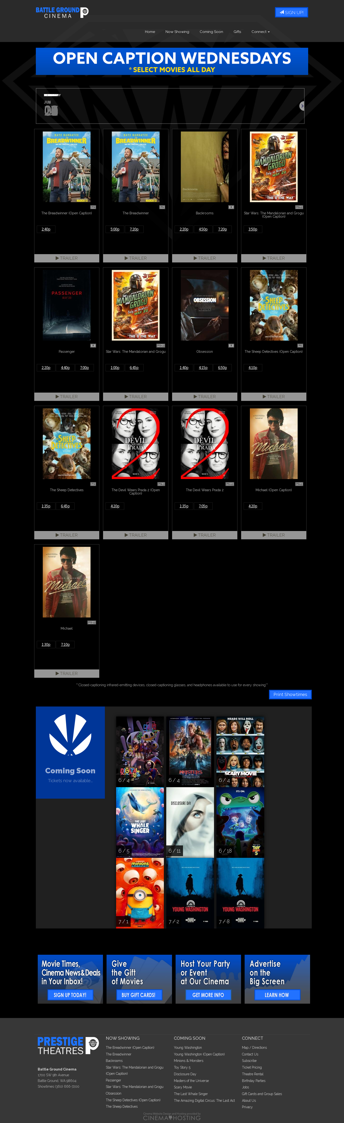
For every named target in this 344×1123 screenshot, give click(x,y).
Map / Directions (254, 1047)
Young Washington (188, 1047)
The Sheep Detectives (122, 1106)
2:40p (46, 229)
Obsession (113, 1093)
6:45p (134, 367)
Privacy (247, 1107)
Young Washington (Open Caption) (199, 1054)
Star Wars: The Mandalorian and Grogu (134, 1087)
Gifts (237, 32)
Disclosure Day (185, 1074)
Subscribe (249, 1061)
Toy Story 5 (182, 1067)
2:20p (184, 229)
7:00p (84, 367)
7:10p (65, 644)
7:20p (134, 229)
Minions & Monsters (188, 1061)
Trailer (67, 258)
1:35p (46, 506)
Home (150, 32)
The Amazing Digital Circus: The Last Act (204, 1100)
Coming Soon (211, 32)
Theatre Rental (252, 1074)
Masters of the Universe (191, 1081)
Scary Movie (183, 1087)
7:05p (203, 506)
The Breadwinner (118, 1054)
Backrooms (114, 1061)
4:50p (203, 229)
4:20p (115, 506)
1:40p (184, 367)
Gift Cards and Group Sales (262, 1094)
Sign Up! (292, 12)
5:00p (115, 229)
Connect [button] (261, 32)
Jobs (245, 1087)
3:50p (252, 229)
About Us (249, 1100)
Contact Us (250, 1054)
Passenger (113, 1080)
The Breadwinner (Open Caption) (130, 1047)
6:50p (222, 367)
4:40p (65, 367)
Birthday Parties (253, 1081)
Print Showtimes (290, 694)
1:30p (46, 644)
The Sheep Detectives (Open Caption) (133, 1100)
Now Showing (177, 32)
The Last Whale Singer (191, 1094)
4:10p (252, 367)
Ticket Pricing (252, 1067)
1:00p (115, 367)
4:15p (203, 367)
